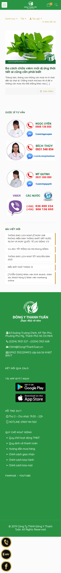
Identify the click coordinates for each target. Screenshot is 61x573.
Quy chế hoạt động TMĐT (22, 437)
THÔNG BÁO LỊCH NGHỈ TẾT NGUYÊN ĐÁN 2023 (29, 258)
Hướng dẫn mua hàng (20, 448)
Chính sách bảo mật (19, 465)
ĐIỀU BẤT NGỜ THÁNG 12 (20, 267)
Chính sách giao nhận (19, 454)
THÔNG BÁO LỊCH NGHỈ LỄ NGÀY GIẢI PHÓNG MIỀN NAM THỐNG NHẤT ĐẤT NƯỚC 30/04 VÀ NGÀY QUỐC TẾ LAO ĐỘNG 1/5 (29, 238)
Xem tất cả (49, 21)
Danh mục (11, 18)
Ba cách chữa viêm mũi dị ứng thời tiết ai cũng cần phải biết (30, 70)
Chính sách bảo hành (19, 459)
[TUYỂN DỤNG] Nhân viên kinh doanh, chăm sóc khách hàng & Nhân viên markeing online (30, 277)
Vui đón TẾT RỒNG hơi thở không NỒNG (28, 249)
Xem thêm (48, 91)
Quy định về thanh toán (21, 443)
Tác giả (35, 18)
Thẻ (23, 18)
